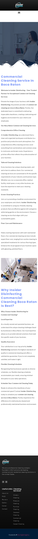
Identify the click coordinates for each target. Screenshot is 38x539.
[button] (19, 12)
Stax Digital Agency (23, 535)
